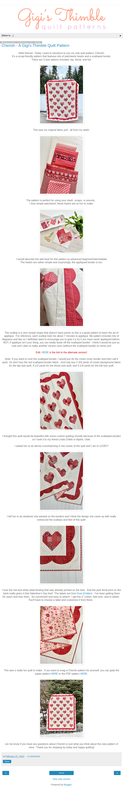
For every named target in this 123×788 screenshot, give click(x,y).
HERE (45, 352)
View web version (61, 779)
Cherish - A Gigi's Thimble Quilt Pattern (35, 45)
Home (61, 773)
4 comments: (33, 756)
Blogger (68, 784)
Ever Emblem (85, 593)
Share (7, 761)
